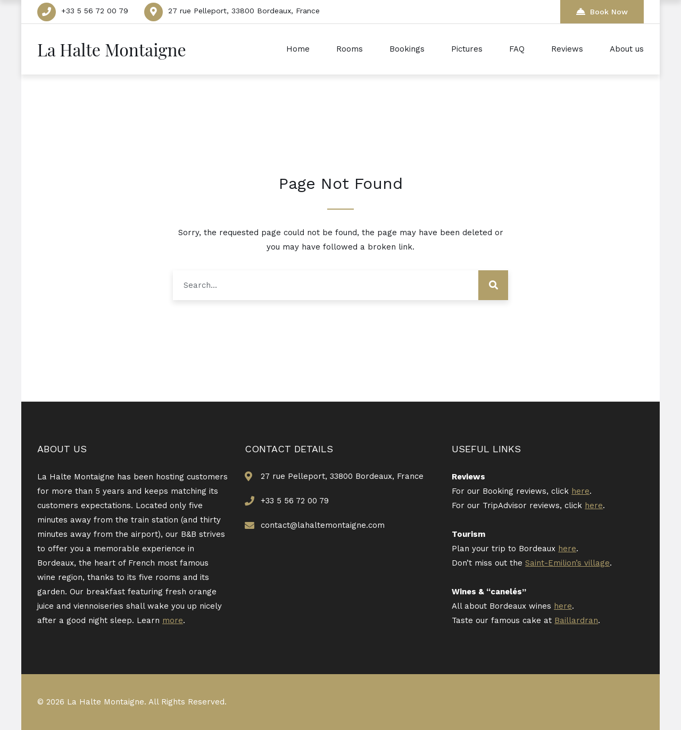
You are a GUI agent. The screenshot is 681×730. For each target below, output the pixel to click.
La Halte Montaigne (111, 49)
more (172, 620)
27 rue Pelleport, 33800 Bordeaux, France (244, 10)
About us (627, 49)
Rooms (349, 49)
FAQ (517, 49)
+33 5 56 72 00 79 (94, 10)
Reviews (567, 49)
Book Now (602, 11)
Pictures (467, 49)
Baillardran (576, 620)
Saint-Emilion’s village (567, 563)
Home (298, 49)
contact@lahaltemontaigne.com (323, 525)
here (580, 491)
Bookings (407, 49)
